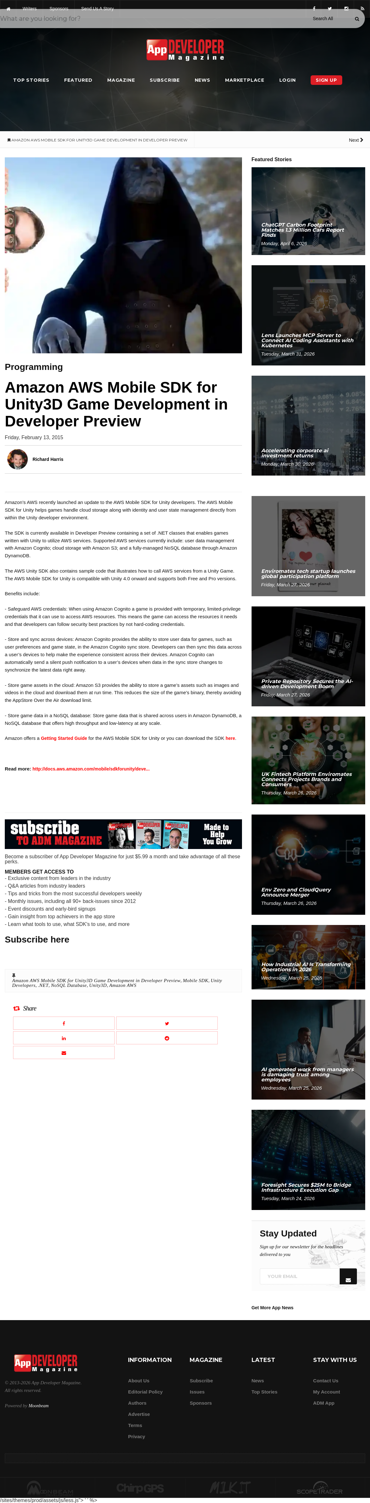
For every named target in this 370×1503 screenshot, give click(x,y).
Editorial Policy (145, 1391)
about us (138, 1380)
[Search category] (323, 18)
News (202, 80)
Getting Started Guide (64, 738)
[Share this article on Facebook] (63, 1023)
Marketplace (244, 80)
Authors (137, 1403)
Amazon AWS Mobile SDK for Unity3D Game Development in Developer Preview (96, 980)
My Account (326, 1391)
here (230, 738)
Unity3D (98, 985)
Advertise (139, 1414)
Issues (197, 1391)
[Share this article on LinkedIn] (63, 1038)
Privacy (136, 1436)
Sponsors (201, 1403)
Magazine (121, 80)
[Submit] (357, 19)
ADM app (324, 1403)
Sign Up (326, 80)
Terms (135, 1425)
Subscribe (165, 80)
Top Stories (31, 80)
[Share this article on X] (167, 1023)
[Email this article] (63, 1052)
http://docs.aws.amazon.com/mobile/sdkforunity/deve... (91, 768)
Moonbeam (38, 1405)
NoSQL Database (69, 985)
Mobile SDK (195, 980)
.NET (43, 985)
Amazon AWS (122, 985)
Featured (78, 80)
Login (287, 80)
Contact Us (325, 1380)
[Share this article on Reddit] (167, 1038)
